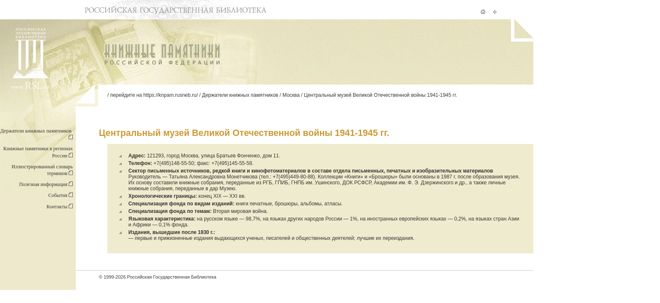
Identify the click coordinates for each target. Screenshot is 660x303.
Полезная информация (46, 184)
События (60, 195)
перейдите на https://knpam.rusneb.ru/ (154, 95)
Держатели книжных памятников (240, 95)
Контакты (59, 207)
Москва (291, 95)
